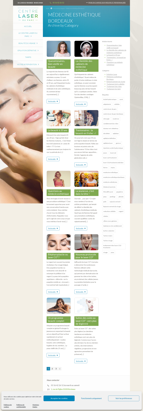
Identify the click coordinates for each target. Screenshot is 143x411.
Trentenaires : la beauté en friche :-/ (86, 132)
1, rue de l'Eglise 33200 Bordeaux (61, 389)
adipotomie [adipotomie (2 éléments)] (107, 104)
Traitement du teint (114, 89)
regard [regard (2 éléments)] (121, 211)
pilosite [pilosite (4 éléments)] (121, 197)
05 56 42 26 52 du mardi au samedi (63, 385)
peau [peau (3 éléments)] (105, 197)
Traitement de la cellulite (115, 84)
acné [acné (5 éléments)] (121, 99)
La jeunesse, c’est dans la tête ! (85, 192)
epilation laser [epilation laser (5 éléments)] (108, 143)
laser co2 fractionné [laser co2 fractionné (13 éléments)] (110, 158)
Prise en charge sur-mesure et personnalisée (107, 2)
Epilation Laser (112, 74)
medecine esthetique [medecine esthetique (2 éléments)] (110, 172)
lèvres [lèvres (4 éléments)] (105, 167)
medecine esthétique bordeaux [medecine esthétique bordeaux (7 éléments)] (113, 177)
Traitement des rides (114, 86)
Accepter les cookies (59, 398)
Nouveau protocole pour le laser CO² (86, 256)
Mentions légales (36, 406)
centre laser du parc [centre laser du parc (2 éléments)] (110, 109)
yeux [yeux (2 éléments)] (112, 252)
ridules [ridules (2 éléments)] (105, 216)
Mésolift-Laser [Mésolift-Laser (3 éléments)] (108, 192)
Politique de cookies (8, 406)
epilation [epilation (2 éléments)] (116, 133)
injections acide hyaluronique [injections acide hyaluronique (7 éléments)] (113, 148)
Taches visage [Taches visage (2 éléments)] (108, 241)
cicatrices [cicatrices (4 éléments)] (116, 119)
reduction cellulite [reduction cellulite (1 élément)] (109, 211)
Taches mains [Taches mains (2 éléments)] (107, 236)
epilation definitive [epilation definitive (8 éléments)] (109, 138)
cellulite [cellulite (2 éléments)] (116, 104)
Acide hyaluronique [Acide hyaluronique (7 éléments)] (109, 99)
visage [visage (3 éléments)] (105, 252)
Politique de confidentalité (21, 406)
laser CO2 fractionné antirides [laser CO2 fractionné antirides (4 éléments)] (113, 163)
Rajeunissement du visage (116, 82)
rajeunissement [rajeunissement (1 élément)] (115, 202)
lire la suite (53, 101)
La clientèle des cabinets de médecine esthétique (84, 65)
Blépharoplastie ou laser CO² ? (58, 256)
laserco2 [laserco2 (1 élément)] (113, 153)
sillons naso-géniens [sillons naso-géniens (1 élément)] (110, 221)
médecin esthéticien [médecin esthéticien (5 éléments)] (110, 182)
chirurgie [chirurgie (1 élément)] (106, 119)
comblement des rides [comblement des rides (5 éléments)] (110, 124)
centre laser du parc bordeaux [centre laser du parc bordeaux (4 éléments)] (113, 114)
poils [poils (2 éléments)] (104, 202)
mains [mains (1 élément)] (113, 167)
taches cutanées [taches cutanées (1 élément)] (108, 231)
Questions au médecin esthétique (58, 192)
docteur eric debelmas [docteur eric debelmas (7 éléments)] (110, 128)
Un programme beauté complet (56, 319)
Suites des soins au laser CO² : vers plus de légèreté (86, 320)
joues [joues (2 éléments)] (105, 153)
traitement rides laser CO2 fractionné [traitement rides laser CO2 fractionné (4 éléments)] (112, 246)
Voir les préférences (124, 398)
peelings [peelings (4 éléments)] (112, 197)
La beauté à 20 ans (57, 130)
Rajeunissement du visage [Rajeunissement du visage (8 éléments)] (112, 206)
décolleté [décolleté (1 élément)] (106, 133)
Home (47, 8)
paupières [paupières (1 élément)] (119, 192)
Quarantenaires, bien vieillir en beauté (56, 63)
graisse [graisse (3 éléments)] (118, 143)
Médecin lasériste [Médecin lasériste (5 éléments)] (109, 187)
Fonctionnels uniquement (91, 398)
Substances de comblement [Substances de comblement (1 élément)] (112, 226)
